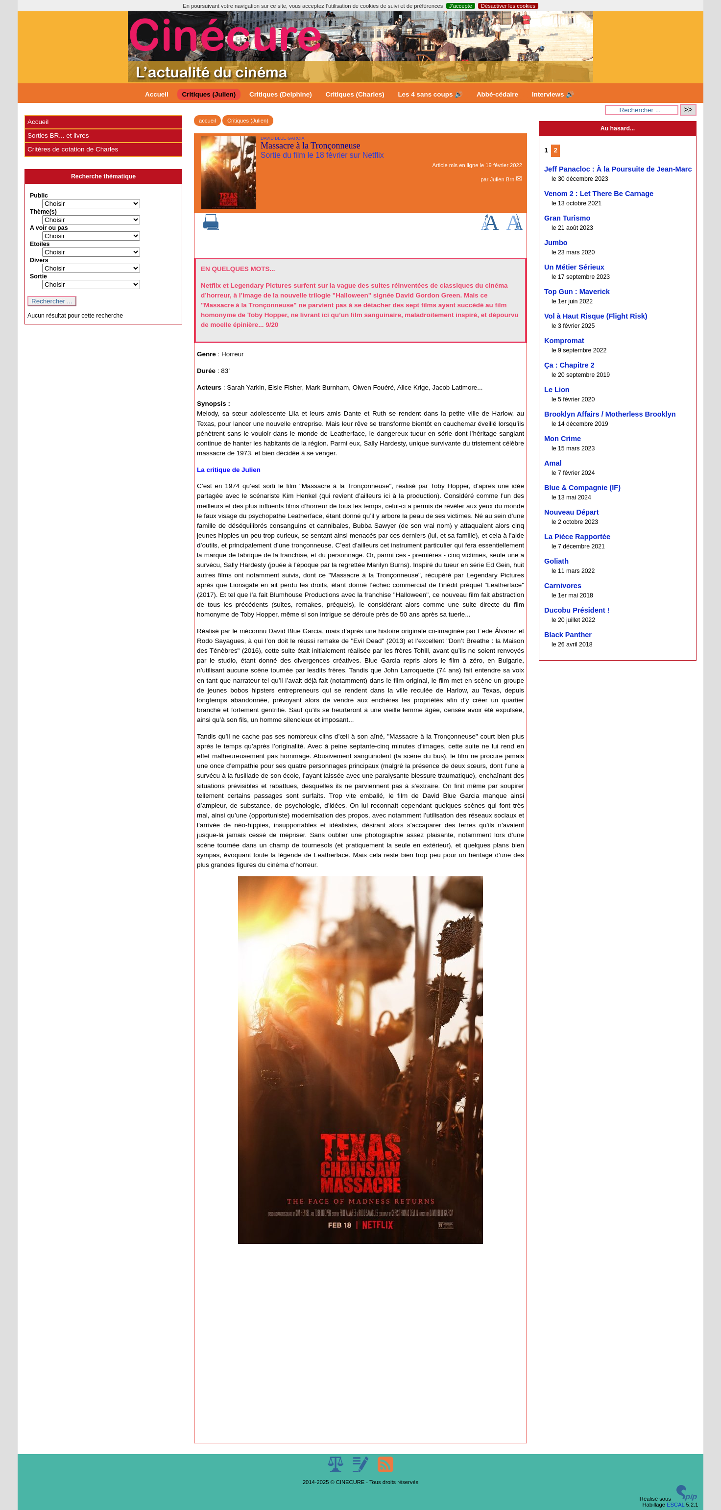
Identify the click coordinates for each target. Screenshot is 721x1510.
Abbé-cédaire (497, 94)
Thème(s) (43, 211)
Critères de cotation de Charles (72, 149)
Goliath (556, 561)
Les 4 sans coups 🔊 (430, 94)
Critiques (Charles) (354, 94)
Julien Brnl (502, 179)
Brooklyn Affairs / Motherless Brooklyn (610, 414)
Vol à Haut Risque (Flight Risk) (596, 316)
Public (39, 195)
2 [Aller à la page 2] (555, 150)
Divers (39, 260)
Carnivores (562, 586)
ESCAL (675, 1505)
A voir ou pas (49, 227)
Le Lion (557, 390)
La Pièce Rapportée (577, 537)
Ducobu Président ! (576, 610)
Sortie (38, 276)
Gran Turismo (567, 218)
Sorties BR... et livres (58, 135)
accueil (207, 121)
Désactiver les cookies (508, 6)
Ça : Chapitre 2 (569, 365)
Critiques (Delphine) (280, 94)
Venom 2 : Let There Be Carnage (598, 194)
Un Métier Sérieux (574, 267)
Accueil (156, 94)
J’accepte (460, 6)
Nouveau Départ (571, 512)
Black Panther (568, 635)
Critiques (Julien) (209, 94)
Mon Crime (562, 439)
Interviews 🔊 (553, 94)
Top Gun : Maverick (577, 292)
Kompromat (564, 341)
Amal (553, 463)
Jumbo (556, 243)
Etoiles (39, 244)
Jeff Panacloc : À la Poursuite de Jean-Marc (618, 169)
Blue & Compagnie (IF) (582, 488)
